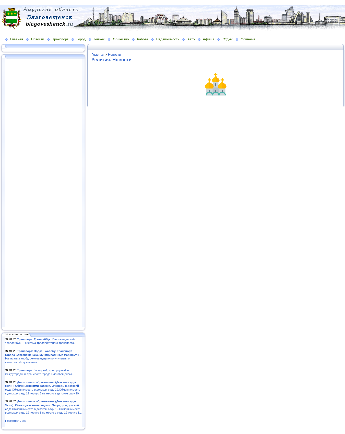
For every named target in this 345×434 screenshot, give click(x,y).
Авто (191, 39)
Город (81, 39)
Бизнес (99, 39)
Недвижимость (167, 39)
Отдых (227, 39)
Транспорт (60, 39)
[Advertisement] (43, 193)
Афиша (209, 39)
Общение (248, 39)
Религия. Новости (111, 59)
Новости (37, 39)
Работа (142, 39)
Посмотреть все (15, 420)
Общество (121, 39)
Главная (16, 39)
